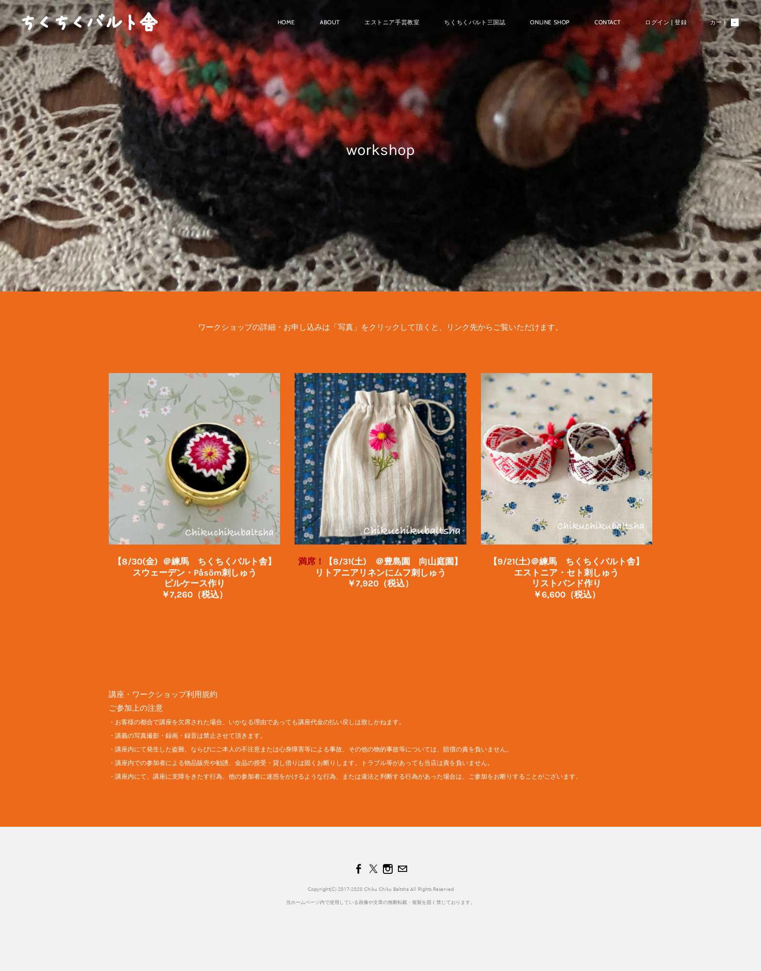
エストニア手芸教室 (391, 22)
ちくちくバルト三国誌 (474, 22)
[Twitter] (373, 869)
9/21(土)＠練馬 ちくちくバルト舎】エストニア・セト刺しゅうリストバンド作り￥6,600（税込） (570, 578)
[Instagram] (388, 869)
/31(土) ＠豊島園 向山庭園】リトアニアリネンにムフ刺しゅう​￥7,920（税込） (389, 572)
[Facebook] (359, 869)
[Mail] (402, 869)
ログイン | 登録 (666, 22)
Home (286, 22)
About (330, 22)
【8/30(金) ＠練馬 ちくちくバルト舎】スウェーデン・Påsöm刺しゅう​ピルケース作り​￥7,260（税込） (194, 578)
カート (724, 22)
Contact (607, 22)
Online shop (550, 22)
